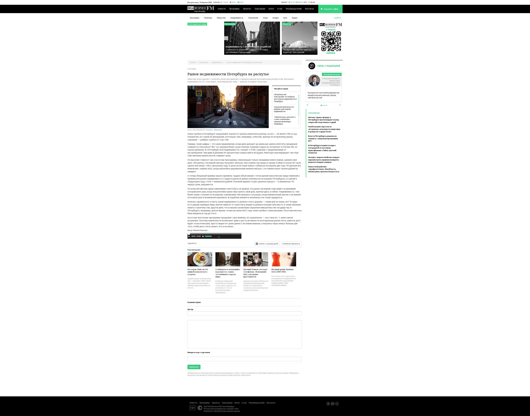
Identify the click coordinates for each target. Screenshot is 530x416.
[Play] (189, 236)
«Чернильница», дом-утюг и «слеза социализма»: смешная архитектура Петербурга (284, 120)
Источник (218, 130)
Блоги (271, 8)
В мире (276, 17)
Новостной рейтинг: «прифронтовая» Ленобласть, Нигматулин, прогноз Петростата (323, 169)
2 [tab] (323, 105)
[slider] (214, 233)
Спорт (265, 17)
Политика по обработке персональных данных (222, 411)
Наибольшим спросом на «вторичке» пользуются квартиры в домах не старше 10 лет (324, 129)
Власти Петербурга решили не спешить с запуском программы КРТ (323, 138)
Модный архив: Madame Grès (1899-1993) (282, 270)
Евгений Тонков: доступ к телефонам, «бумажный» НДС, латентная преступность (255, 273)
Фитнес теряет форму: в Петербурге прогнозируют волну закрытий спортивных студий (323, 119)
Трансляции (259, 8)
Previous (307, 104)
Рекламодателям (294, 8)
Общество (221, 17)
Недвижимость (236, 17)
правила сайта (232, 409)
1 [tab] (321, 105)
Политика (208, 17)
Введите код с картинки (198, 352)
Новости (222, 8)
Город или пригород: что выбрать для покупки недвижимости (284, 109)
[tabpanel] (324, 87)
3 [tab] (324, 105)
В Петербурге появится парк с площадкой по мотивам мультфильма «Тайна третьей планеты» (322, 149)
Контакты (309, 8)
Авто (285, 17)
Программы (234, 8)
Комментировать (291, 243)
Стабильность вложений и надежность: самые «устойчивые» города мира (227, 273)
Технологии (253, 17)
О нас (279, 8)
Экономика (194, 17)
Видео (294, 17)
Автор (190, 309)
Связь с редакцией (268, 243)
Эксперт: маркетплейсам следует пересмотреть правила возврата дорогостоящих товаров (324, 159)
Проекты (247, 8)
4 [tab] (326, 105)
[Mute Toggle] (203, 236)
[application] (214, 237)
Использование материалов (215, 409)
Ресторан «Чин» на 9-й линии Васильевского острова (197, 271)
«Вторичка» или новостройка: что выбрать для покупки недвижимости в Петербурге (285, 97)
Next (340, 104)
